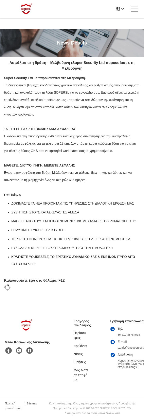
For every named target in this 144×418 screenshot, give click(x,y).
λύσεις (78, 354)
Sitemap (31, 403)
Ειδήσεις (80, 362)
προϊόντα (80, 346)
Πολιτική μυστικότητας (13, 406)
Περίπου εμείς (80, 335)
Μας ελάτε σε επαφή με (81, 375)
